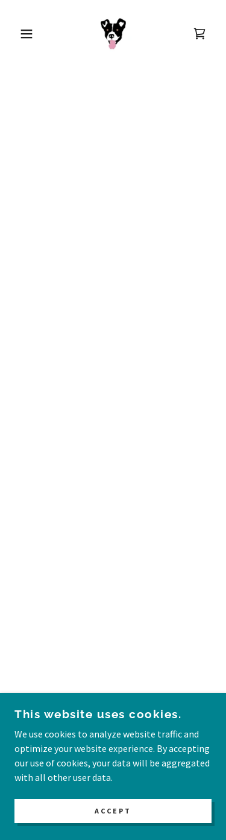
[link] (113, 34)
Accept (113, 811)
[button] (17, 34)
